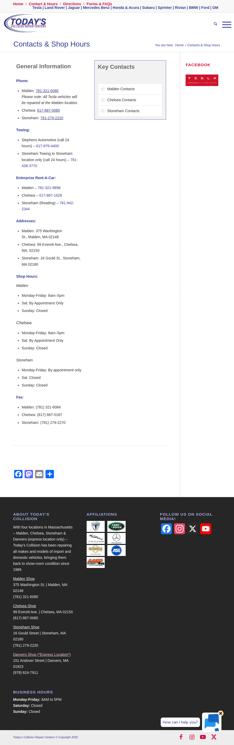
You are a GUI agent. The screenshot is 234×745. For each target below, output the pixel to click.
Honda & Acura (126, 7)
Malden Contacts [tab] (118, 89)
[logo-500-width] (24, 24)
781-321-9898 (49, 188)
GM (215, 7)
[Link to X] (214, 737)
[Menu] (224, 24)
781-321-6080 (47, 91)
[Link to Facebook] (181, 737)
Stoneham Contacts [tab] (120, 111)
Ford (205, 7)
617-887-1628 (50, 195)
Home (18, 4)
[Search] (213, 24)
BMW (193, 7)
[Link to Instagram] (192, 737)
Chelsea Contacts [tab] (118, 100)
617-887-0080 (48, 110)
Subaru (148, 7)
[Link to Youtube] (203, 737)
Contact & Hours (43, 4)
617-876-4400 (47, 146)
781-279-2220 (51, 118)
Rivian (180, 7)
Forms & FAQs (99, 4)
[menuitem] (19, 4)
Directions (72, 4)
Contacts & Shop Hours (51, 44)
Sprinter (165, 7)
